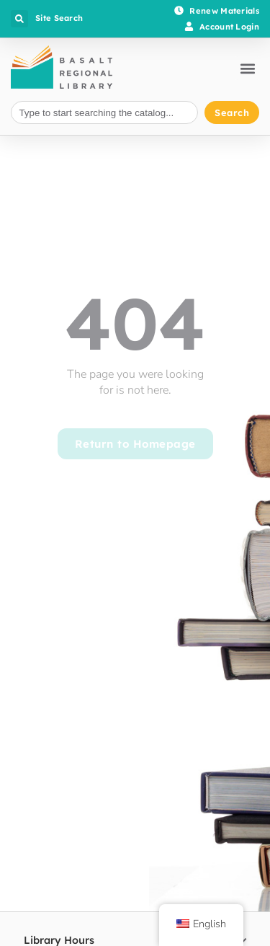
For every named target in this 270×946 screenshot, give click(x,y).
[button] (19, 18)
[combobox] (104, 113)
